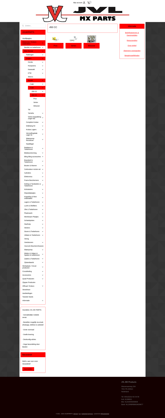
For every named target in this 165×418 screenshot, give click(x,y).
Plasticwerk (34, 213)
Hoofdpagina (27, 38)
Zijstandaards (34, 262)
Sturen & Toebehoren (34, 231)
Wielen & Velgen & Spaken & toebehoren (34, 254)
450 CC (38, 95)
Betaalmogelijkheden (132, 55)
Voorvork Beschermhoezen (34, 246)
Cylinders (34, 173)
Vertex (73, 46)
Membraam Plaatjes (34, 217)
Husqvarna (36, 66)
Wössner (91, 46)
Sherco (30, 77)
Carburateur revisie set (34, 169)
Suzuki (36, 80)
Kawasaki (36, 69)
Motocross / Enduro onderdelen (33, 43)
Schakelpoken (34, 220)
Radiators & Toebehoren (34, 148)
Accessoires (33, 275)
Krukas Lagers (35, 130)
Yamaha (36, 113)
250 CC (38, 91)
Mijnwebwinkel (105, 413)
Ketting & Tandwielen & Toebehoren (34, 185)
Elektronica (34, 177)
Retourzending (132, 40)
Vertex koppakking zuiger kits (36, 117)
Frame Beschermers (34, 180)
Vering (26, 239)
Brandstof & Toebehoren (34, 161)
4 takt (37, 88)
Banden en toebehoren (34, 47)
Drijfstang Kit (35, 126)
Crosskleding (33, 271)
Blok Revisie (34, 51)
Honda (36, 62)
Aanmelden (28, 369)
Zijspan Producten (28, 282)
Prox (55, 46)
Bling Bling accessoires (34, 157)
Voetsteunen (34, 242)
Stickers (34, 228)
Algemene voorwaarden (132, 51)
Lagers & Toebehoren (34, 202)
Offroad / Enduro (33, 286)
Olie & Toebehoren (34, 209)
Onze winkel (132, 45)
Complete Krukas (35, 122)
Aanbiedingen (27, 293)
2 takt (37, 84)
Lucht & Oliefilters (34, 206)
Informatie (33, 301)
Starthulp (34, 224)
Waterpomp (34, 250)
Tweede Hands (27, 297)
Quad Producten (33, 279)
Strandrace (26, 290)
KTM (36, 73)
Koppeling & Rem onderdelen (34, 197)
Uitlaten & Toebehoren (34, 235)
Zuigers (35, 58)
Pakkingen (35, 55)
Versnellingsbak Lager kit (35, 134)
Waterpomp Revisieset (35, 139)
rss (80, 413)
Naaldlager (30, 144)
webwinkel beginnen (87, 413)
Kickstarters (34, 189)
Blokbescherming (34, 153)
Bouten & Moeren (34, 166)
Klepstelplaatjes (34, 193)
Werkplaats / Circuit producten (33, 267)
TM (29, 109)
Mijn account (79, 2)
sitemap (75, 413)
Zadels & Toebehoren (34, 259)
